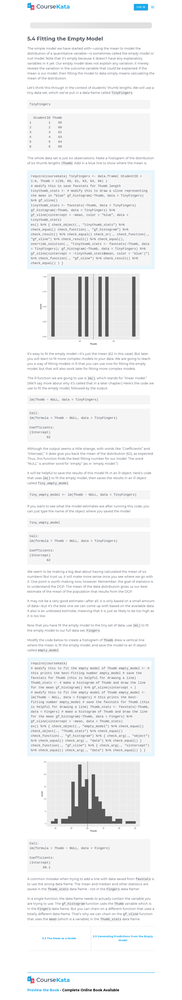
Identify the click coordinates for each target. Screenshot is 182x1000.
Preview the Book (43, 990)
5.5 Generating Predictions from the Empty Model (123, 938)
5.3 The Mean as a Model (59, 938)
